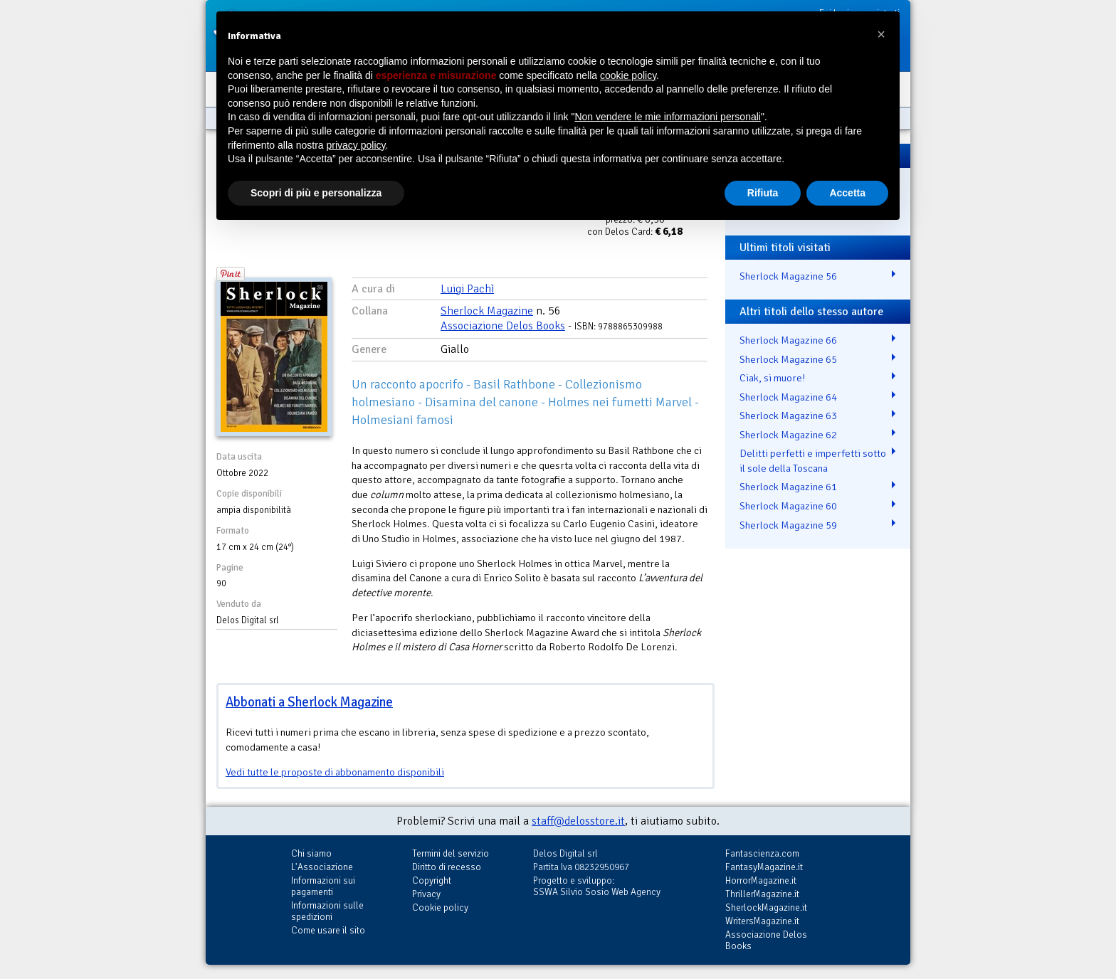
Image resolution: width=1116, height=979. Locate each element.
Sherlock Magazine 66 (788, 340)
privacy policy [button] (356, 145)
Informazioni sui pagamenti (323, 886)
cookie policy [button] (628, 75)
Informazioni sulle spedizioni (327, 911)
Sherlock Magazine (487, 311)
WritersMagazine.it (762, 921)
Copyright (431, 880)
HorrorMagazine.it (760, 880)
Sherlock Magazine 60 (788, 505)
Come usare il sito (328, 930)
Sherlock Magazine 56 (788, 276)
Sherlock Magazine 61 (788, 486)
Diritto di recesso (446, 867)
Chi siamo (311, 853)
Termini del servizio (450, 853)
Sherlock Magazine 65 (788, 359)
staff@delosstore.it (578, 821)
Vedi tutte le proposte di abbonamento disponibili (335, 772)
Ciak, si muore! (772, 377)
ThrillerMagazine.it (762, 894)
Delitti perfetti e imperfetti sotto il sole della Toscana (812, 461)
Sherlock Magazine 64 (788, 397)
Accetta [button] (847, 193)
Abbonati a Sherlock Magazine (309, 702)
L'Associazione (322, 867)
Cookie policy (440, 907)
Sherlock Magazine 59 (788, 525)
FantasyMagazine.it (764, 867)
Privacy (426, 894)
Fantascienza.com (762, 853)
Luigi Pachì (467, 289)
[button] (881, 34)
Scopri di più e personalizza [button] (316, 193)
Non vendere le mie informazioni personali (667, 116)
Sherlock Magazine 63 (788, 415)
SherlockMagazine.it (766, 907)
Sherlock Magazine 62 (788, 434)
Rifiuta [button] (763, 193)
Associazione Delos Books (503, 326)
